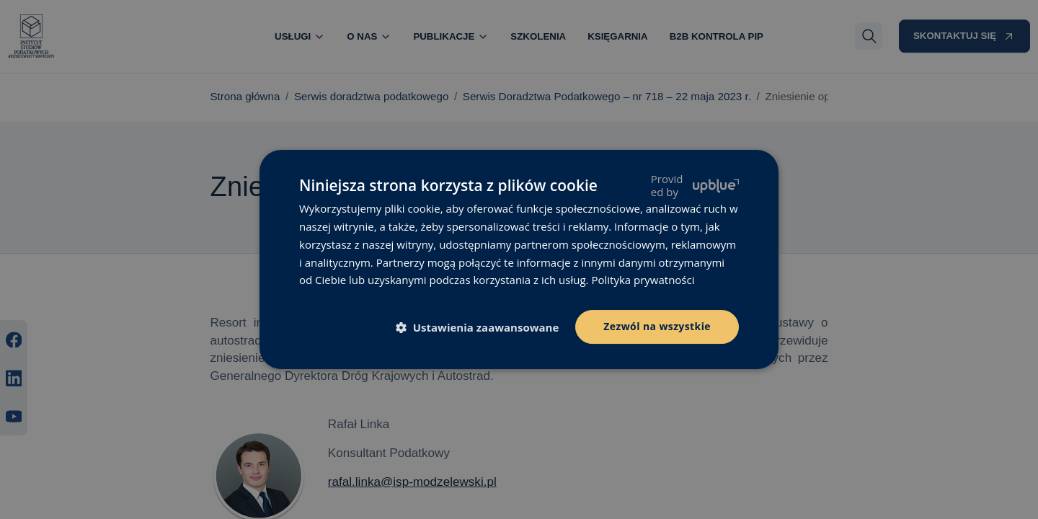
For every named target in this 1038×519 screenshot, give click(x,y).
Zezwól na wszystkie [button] (657, 326)
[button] (483, 327)
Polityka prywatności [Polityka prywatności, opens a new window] (642, 279)
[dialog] (519, 259)
